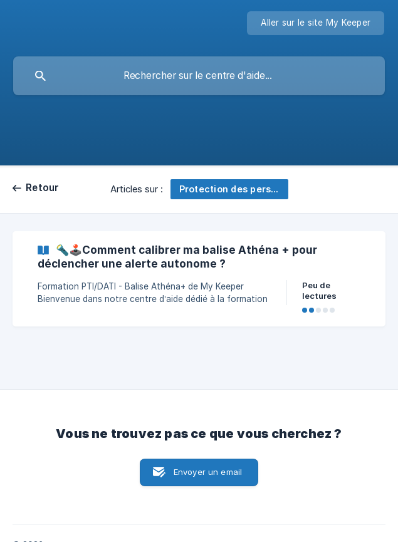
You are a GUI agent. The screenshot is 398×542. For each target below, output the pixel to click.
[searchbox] (199, 75)
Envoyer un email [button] (208, 472)
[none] (315, 23)
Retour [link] (43, 188)
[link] (199, 278)
